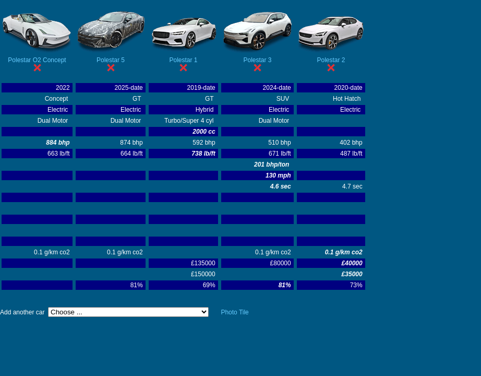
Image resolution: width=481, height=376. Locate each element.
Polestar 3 (257, 60)
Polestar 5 (111, 60)
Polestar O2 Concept (37, 60)
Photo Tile (234, 312)
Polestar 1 (183, 60)
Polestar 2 (331, 60)
